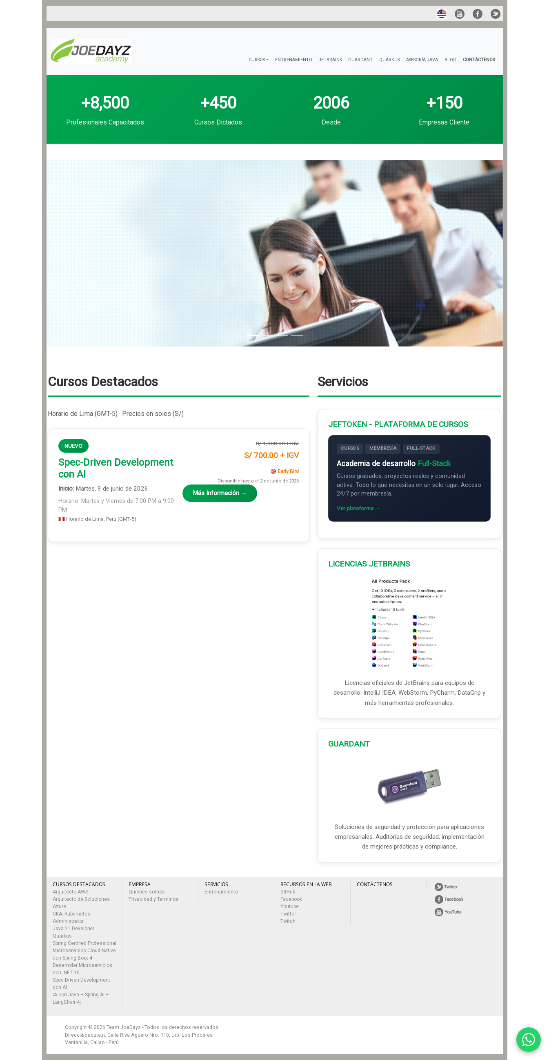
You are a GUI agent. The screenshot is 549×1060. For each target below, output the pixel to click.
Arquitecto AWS (70, 892)
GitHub (287, 892)
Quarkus (62, 936)
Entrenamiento (221, 892)
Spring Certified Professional (84, 943)
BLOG (450, 59)
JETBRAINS (330, 59)
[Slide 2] (267, 335)
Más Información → (220, 493)
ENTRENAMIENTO (293, 59)
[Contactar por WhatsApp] (528, 1039)
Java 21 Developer (73, 928)
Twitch (288, 921)
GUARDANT (360, 59)
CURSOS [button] (257, 59)
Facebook (291, 899)
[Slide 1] (253, 335)
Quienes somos (147, 892)
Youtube (289, 906)
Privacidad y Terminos (153, 899)
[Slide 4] (297, 335)
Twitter (288, 914)
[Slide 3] (282, 335)
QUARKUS (389, 59)
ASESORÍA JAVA (422, 59)
